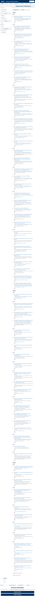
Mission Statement (3, 11)
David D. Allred (22, 552)
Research (10, 3)
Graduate (22, 3)
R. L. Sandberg (20, 59)
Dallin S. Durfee (26, 233)
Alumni (30, 3)
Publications (2, 24)
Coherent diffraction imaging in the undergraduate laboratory (23, 70)
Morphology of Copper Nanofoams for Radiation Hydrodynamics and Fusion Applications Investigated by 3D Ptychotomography (23, 111)
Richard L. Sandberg (21, 19)
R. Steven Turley (19, 537)
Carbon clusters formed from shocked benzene (21, 208)
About (2, 3)
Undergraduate (16, 3)
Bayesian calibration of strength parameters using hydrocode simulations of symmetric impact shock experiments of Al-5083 (23, 304)
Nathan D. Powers (16, 72)
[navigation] (17, 10)
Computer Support (3, 32)
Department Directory (4, 9)
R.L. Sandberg (22, 143)
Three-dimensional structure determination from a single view (23, 466)
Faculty (26, 3)
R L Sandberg (16, 375)
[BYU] (2, 1)
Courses (6, 3)
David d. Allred (22, 545)
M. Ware (19, 143)
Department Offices (3, 30)
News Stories (3, 15)
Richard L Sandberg (16, 481)
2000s (4, 582)
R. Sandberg (16, 366)
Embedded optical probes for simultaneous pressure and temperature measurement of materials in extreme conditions (23, 373)
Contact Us (2, 7)
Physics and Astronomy (12, 1)
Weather (2, 26)
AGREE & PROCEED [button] (17, 594)
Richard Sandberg (24, 114)
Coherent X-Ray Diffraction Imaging (19, 446)
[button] (33, 587)
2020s (4, 579)
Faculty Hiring (3, 17)
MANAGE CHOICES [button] (17, 592)
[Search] (32, 1)
